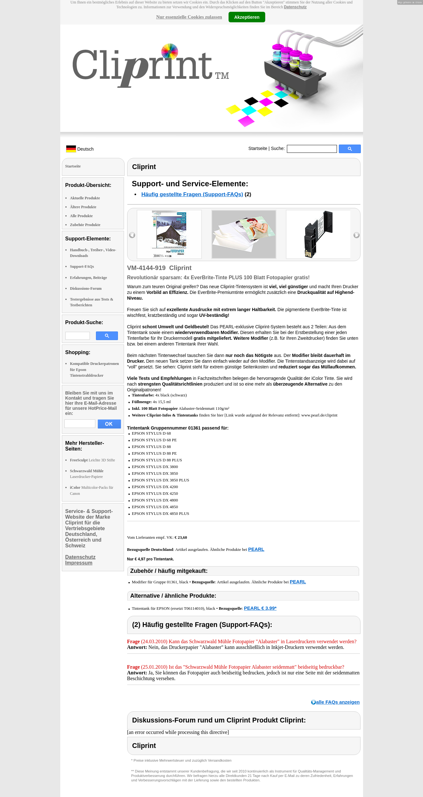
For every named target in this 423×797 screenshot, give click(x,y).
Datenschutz (295, 7)
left (132, 235)
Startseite (257, 148)
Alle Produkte (81, 216)
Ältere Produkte (83, 207)
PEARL (256, 549)
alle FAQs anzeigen (338, 702)
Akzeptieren (246, 16)
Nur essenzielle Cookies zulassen (189, 16)
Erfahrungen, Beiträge (88, 277)
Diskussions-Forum (86, 288)
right (357, 235)
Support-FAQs (82, 266)
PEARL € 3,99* (260, 608)
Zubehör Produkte (85, 225)
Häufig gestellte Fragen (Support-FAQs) (192, 194)
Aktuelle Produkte (85, 198)
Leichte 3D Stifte (92, 460)
